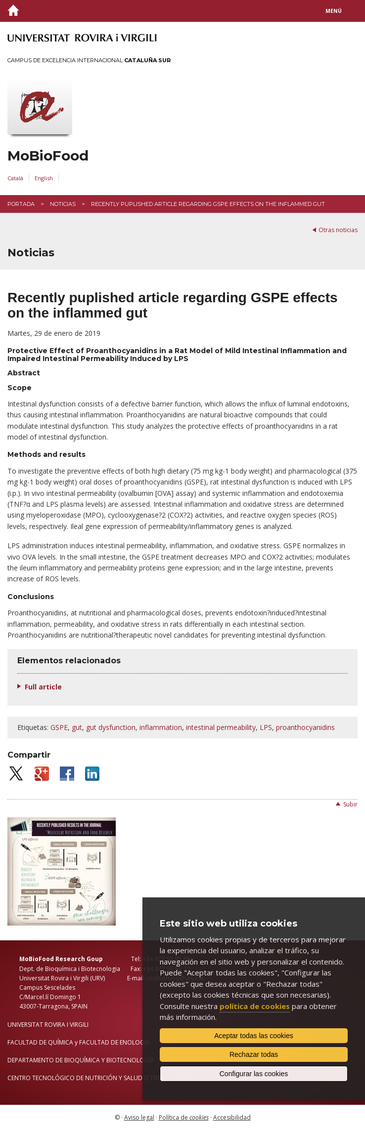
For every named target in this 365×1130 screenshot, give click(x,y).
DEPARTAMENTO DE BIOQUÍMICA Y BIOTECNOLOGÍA (80, 1060)
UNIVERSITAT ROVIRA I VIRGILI (48, 1024)
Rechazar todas (253, 1054)
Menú (333, 10)
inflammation (160, 727)
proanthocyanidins (305, 727)
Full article (43, 686)
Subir (350, 804)
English (44, 178)
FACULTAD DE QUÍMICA (40, 1042)
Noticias (63, 204)
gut (77, 727)
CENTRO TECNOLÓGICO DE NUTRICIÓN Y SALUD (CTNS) (84, 1078)
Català (15, 178)
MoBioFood (48, 155)
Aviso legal (139, 1117)
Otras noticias (338, 230)
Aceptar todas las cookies (253, 1036)
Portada (21, 204)
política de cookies (255, 1006)
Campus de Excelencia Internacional (89, 60)
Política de (184, 1117)
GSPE (59, 727)
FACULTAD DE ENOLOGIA (114, 1042)
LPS (266, 727)
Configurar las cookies (254, 1074)
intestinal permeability (221, 727)
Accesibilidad (232, 1117)
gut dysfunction (111, 727)
